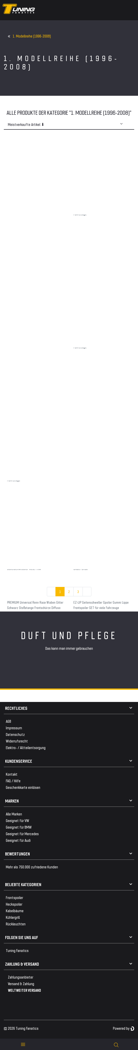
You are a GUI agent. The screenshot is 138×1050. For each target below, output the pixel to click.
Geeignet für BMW (19, 827)
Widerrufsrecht (17, 740)
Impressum (14, 727)
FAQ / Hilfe (13, 780)
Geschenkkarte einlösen (23, 787)
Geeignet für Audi (18, 840)
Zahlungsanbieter (20, 977)
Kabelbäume (15, 910)
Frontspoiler (14, 897)
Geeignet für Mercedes (22, 833)
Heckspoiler (14, 904)
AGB (8, 721)
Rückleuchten (16, 923)
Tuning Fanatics (17, 950)
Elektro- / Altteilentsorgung (26, 747)
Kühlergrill (13, 917)
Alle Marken (14, 813)
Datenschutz (15, 734)
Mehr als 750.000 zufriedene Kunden (32, 866)
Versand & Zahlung (21, 983)
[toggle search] (116, 1044)
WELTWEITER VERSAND (24, 990)
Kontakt (11, 774)
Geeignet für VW (17, 820)
